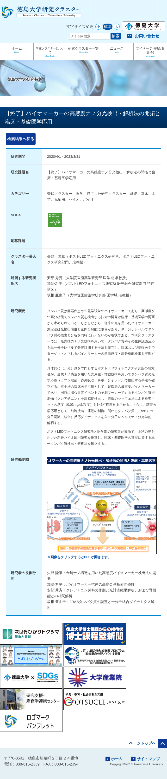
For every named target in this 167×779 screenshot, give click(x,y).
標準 (107, 27)
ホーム (16, 50)
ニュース (116, 50)
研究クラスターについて (50, 52)
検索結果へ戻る (20, 139)
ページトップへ (148, 743)
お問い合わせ (143, 36)
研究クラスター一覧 (83, 50)
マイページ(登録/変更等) (150, 52)
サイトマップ (145, 759)
